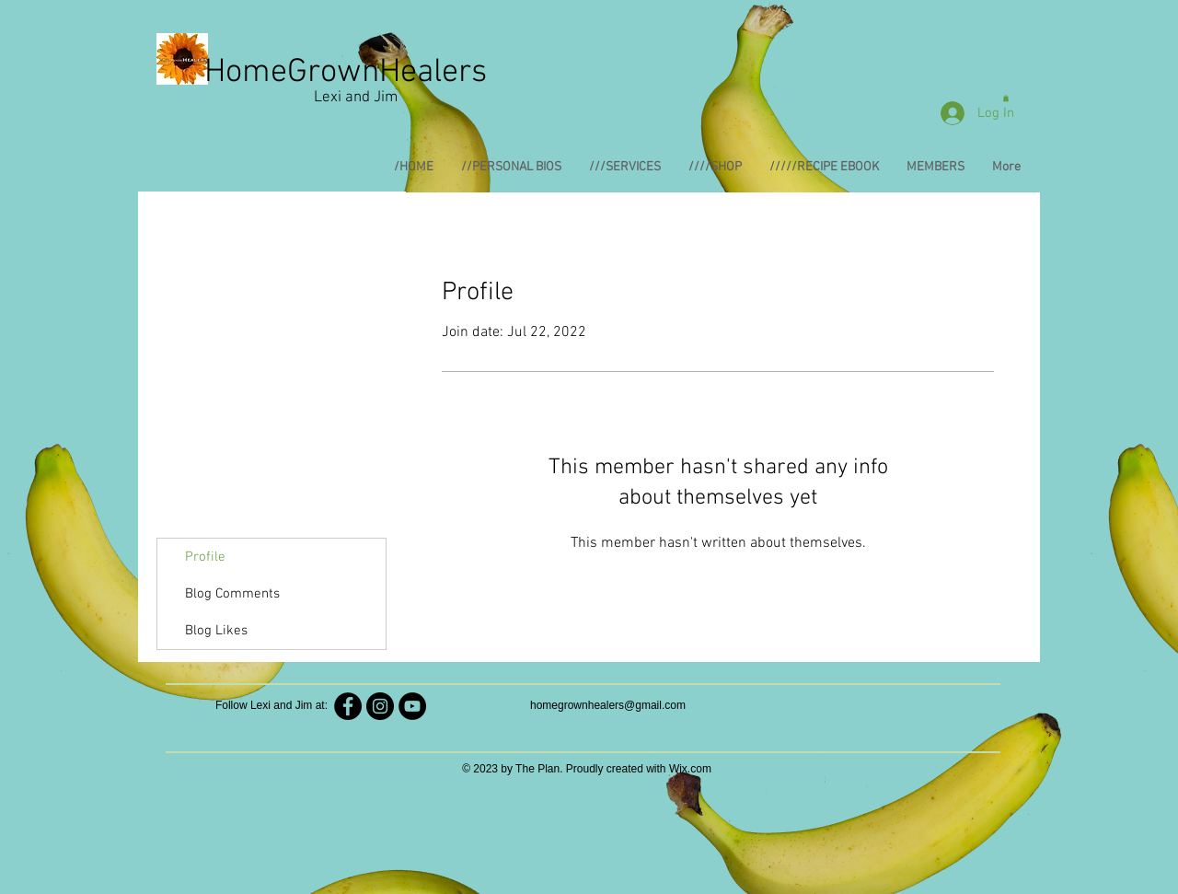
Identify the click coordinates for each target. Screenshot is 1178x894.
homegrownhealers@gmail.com (608, 705)
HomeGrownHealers (345, 72)
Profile (205, 557)
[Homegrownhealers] (380, 706)
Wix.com (690, 768)
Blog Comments (232, 594)
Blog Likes (216, 630)
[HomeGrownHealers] (348, 706)
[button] (1006, 98)
